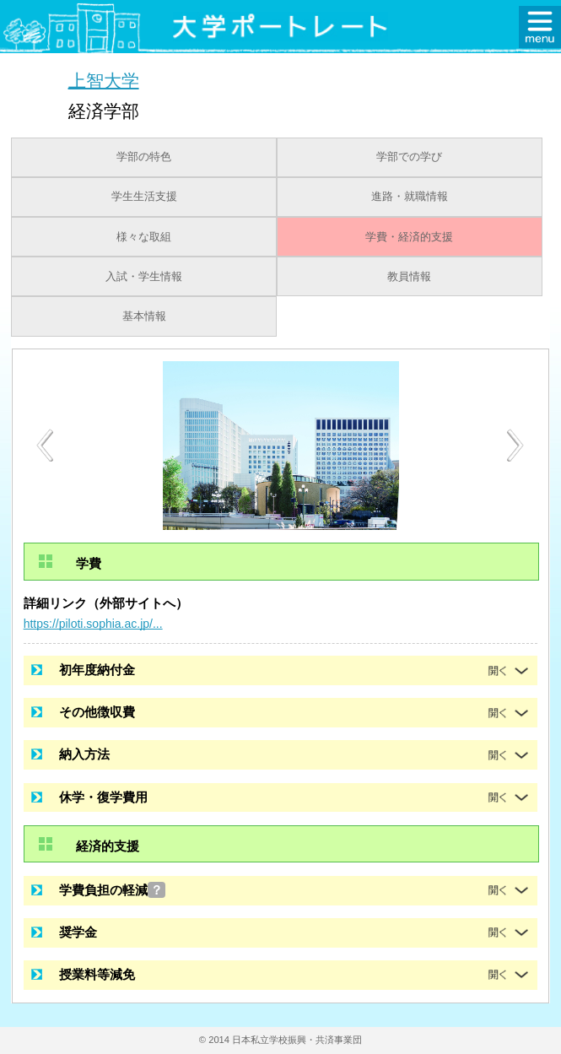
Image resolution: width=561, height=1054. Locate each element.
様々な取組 (143, 237)
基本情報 (144, 316)
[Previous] (45, 445)
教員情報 (409, 277)
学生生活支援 (144, 197)
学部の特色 (143, 157)
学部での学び (409, 157)
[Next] (516, 445)
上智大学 (103, 79)
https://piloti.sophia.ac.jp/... (93, 623)
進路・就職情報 (409, 197)
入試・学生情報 (143, 277)
